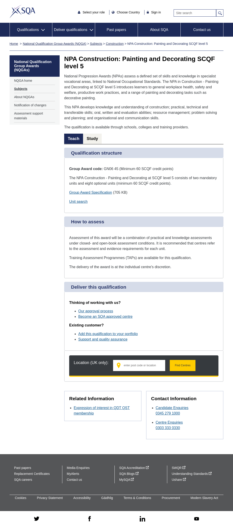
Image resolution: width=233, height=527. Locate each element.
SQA (22, 11)
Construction (115, 44)
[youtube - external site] (196, 519)
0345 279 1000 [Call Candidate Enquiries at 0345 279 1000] (168, 413)
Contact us (201, 30)
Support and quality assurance (102, 339)
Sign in (156, 12)
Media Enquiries (78, 468)
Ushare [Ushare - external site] (179, 479)
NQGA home (23, 80)
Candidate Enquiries (172, 408)
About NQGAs (24, 97)
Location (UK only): (91, 362)
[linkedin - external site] (142, 519)
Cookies (20, 498)
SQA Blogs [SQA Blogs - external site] (129, 474)
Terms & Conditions (137, 498)
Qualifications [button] (28, 30)
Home (14, 44)
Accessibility (82, 498)
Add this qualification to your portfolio (108, 334)
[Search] (195, 13)
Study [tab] (92, 138)
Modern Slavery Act (204, 498)
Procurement (171, 498)
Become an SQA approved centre (105, 316)
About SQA (159, 30)
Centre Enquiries (169, 422)
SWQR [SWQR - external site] (178, 468)
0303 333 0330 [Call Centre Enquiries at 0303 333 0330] (168, 428)
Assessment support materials (28, 116)
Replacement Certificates (32, 474)
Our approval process (95, 311)
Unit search (78, 202)
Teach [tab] (73, 138)
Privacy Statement (50, 498)
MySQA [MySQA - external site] (126, 479)
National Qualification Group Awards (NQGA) (54, 44)
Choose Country (129, 12)
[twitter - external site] (36, 519)
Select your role (94, 12)
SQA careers (23, 479)
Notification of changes (30, 105)
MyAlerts (73, 474)
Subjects (96, 44)
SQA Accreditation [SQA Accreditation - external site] (134, 468)
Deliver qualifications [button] (70, 30)
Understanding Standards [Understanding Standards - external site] (192, 474)
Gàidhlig (107, 498)
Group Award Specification (90, 192)
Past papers (116, 30)
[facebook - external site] (89, 519)
